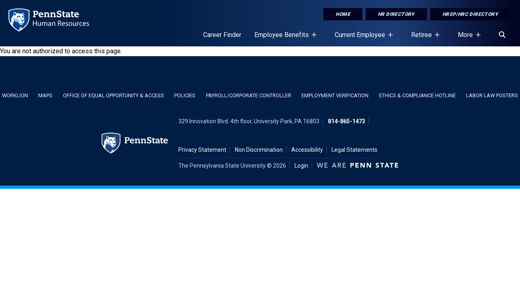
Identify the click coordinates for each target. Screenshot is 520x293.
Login (301, 165)
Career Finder (222, 35)
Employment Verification (334, 95)
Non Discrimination (259, 149)
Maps (45, 95)
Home (343, 14)
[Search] (502, 35)
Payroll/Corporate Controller (248, 95)
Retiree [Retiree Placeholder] (423, 38)
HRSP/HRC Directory (470, 14)
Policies (184, 95)
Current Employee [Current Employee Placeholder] (361, 38)
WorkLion (15, 95)
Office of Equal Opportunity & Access (113, 95)
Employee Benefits (283, 38)
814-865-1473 (346, 121)
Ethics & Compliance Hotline (417, 95)
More (467, 38)
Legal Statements (354, 149)
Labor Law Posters (492, 95)
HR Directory (396, 14)
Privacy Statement (202, 149)
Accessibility (307, 149)
